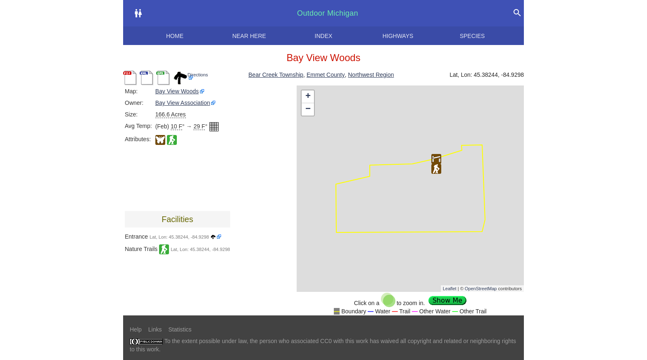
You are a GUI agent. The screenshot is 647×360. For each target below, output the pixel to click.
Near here (249, 36)
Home (174, 36)
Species (472, 36)
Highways (398, 36)
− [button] (308, 109)
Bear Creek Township (275, 74)
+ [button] (308, 96)
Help (136, 329)
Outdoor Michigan (327, 13)
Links (155, 329)
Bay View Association (182, 102)
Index (324, 36)
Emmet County (326, 74)
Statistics (179, 329)
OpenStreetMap (481, 288)
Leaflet (450, 288)
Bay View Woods (177, 91)
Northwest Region (371, 74)
